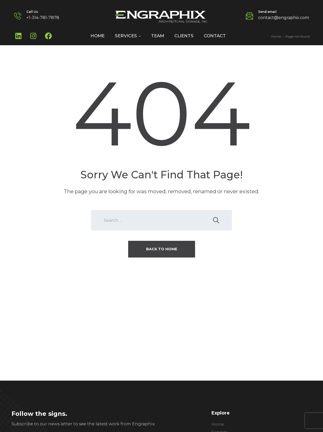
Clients (184, 36)
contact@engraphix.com (283, 17)
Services (126, 36)
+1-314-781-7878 (42, 17)
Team (157, 36)
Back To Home (161, 249)
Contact (215, 36)
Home (97, 36)
